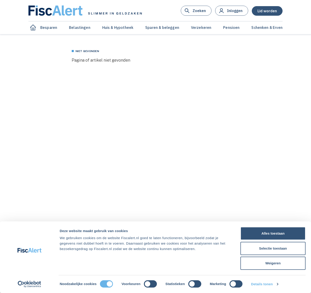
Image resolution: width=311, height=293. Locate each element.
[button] (196, 11)
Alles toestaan (273, 233)
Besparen (48, 27)
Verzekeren (201, 27)
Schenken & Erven (267, 27)
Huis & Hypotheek (118, 27)
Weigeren (272, 263)
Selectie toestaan (273, 248)
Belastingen (79, 27)
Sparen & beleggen (162, 27)
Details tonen (262, 284)
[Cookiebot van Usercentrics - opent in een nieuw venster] (29, 284)
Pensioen (231, 27)
